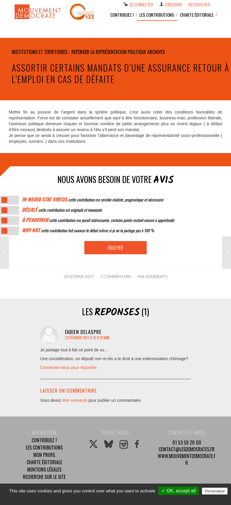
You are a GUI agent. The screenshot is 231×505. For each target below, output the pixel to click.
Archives (156, 51)
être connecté (74, 400)
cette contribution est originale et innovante (62, 210)
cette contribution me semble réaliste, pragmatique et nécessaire (92, 199)
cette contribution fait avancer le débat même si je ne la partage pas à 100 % (88, 230)
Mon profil (44, 454)
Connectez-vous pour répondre (68, 367)
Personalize (215, 491)
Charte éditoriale (44, 462)
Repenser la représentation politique (108, 51)
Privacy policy (118, 498)
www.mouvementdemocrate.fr (186, 459)
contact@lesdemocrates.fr (187, 449)
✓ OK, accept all (178, 490)
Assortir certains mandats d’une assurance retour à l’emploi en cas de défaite (120, 73)
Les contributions (44, 447)
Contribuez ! (44, 440)
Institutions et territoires (39, 51)
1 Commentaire (115, 276)
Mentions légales (44, 469)
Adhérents (156, 276)
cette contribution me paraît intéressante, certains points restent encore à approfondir (98, 220)
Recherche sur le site (44, 476)
